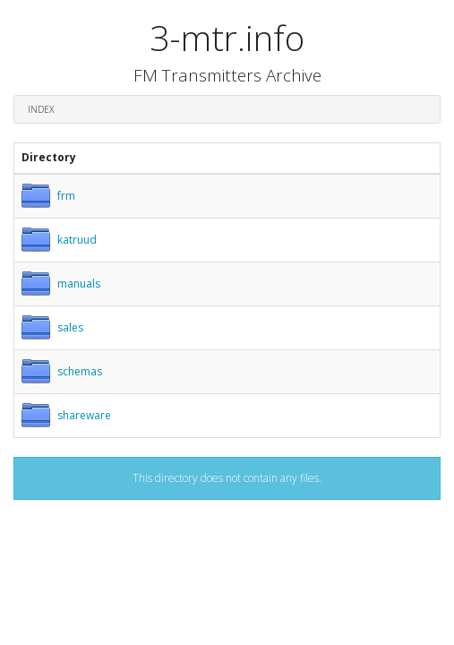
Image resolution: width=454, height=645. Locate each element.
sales (70, 327)
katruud (77, 239)
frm (66, 195)
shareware (84, 415)
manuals (78, 283)
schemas (79, 371)
